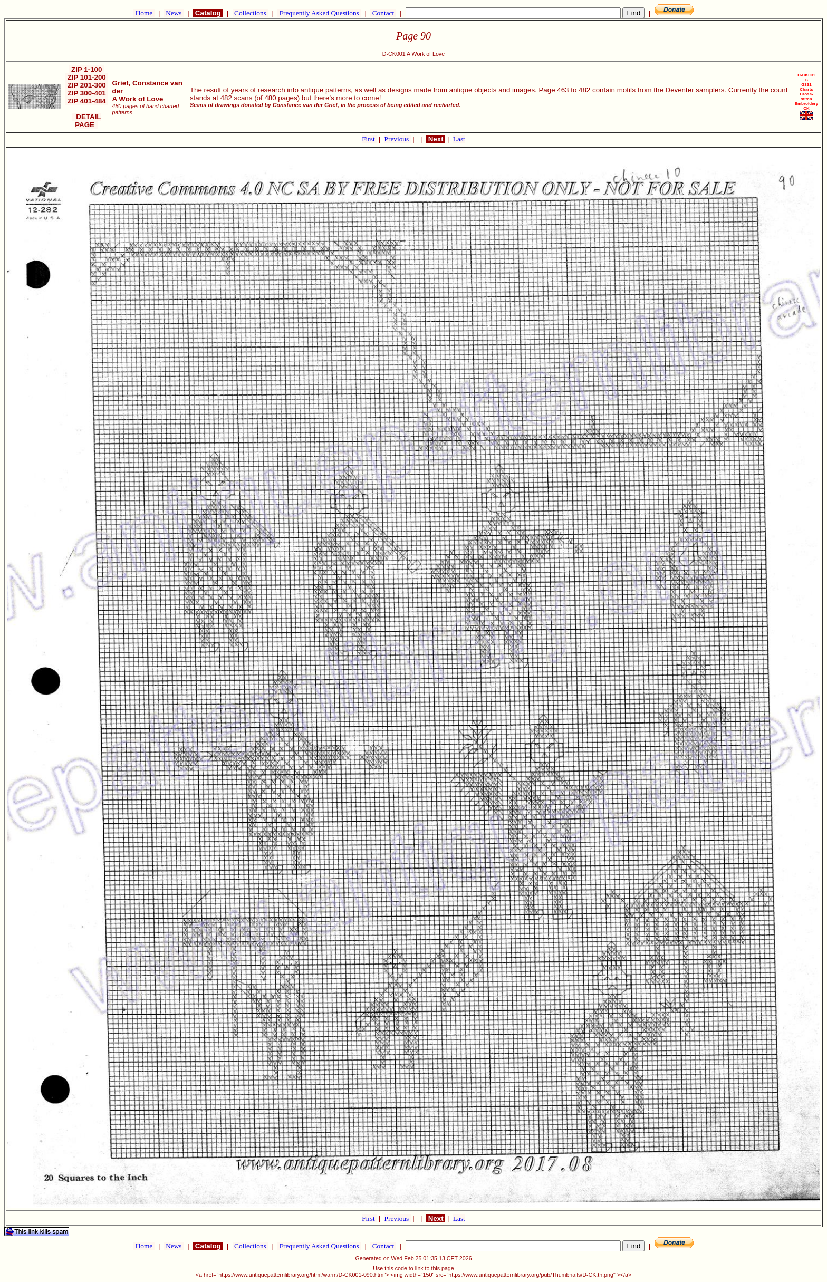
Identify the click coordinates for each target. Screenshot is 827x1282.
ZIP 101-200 (86, 77)
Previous (397, 139)
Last (459, 139)
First (369, 139)
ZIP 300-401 (86, 93)
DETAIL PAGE (86, 121)
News (174, 13)
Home (143, 13)
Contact (383, 13)
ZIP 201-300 (86, 85)
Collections (250, 13)
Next (435, 139)
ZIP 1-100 (86, 69)
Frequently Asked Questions (319, 13)
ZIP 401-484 (86, 101)
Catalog (208, 13)
